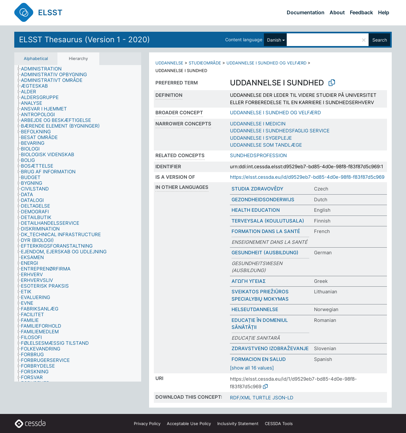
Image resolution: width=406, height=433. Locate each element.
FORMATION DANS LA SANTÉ (266, 231)
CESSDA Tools (279, 423)
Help (383, 12)
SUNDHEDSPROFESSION (258, 155)
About (337, 12)
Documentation (305, 12)
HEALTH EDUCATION (256, 210)
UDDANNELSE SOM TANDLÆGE (266, 145)
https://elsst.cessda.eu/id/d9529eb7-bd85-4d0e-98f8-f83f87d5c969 (307, 177)
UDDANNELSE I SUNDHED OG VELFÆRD (266, 62)
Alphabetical (36, 58)
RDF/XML (240, 398)
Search (379, 40)
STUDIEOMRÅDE (205, 62)
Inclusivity (238, 423)
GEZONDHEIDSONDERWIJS (263, 200)
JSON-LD (282, 398)
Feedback (361, 12)
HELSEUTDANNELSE (255, 309)
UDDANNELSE (169, 62)
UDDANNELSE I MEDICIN (257, 124)
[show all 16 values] (252, 368)
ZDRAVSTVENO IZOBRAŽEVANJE (270, 348)
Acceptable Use (189, 423)
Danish (274, 40)
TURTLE (261, 398)
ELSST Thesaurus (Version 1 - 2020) (84, 39)
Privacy (147, 423)
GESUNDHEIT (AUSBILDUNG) (265, 253)
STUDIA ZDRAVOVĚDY (257, 189)
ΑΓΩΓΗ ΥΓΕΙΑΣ (249, 281)
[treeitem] (44, 69)
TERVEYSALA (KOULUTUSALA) (268, 221)
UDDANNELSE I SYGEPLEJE (261, 138)
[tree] (77, 223)
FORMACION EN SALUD (259, 359)
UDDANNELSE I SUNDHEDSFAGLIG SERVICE (280, 131)
